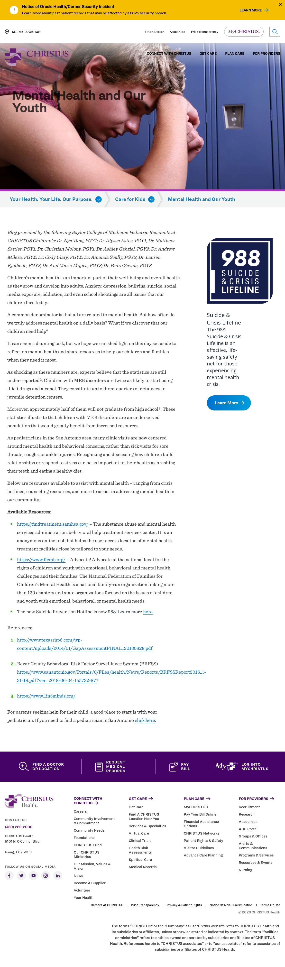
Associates (177, 32)
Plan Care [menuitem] (234, 54)
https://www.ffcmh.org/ (41, 559)
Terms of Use (270, 905)
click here (145, 720)
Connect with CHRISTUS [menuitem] (169, 54)
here (148, 611)
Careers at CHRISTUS (107, 905)
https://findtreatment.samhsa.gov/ (52, 524)
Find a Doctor (154, 32)
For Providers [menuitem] (266, 54)
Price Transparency (204, 32)
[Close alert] (281, 4)
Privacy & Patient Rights (184, 905)
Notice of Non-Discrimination (231, 905)
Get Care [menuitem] (208, 54)
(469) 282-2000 (18, 827)
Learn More (250, 10)
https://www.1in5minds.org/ (46, 696)
